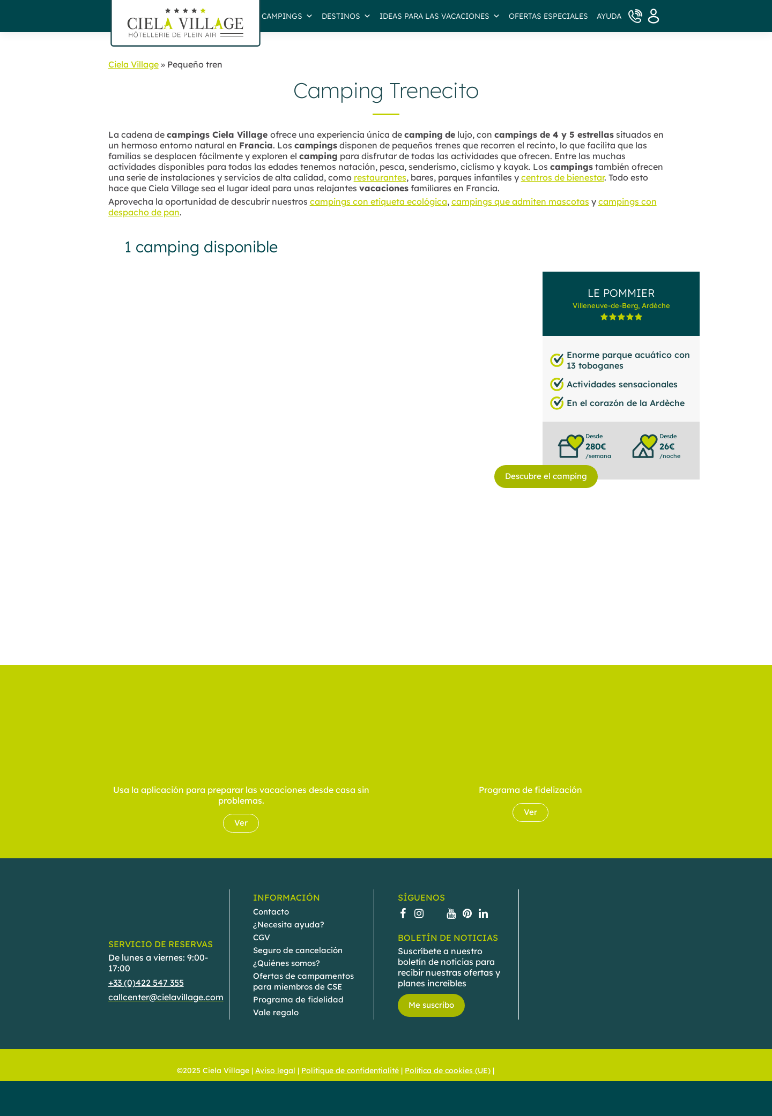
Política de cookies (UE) (448, 1070)
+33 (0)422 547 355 (146, 982)
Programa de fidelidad (298, 999)
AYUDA (609, 16)
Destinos (346, 16)
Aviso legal (275, 1070)
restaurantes (380, 177)
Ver (241, 823)
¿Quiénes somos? (286, 963)
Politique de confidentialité (350, 1070)
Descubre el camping (546, 476)
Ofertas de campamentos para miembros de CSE (303, 981)
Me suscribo (431, 1005)
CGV (261, 937)
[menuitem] (506, 1070)
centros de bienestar (562, 177)
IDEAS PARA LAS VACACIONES (440, 16)
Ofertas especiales (548, 16)
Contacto (271, 912)
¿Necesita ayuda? (288, 924)
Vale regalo (276, 1012)
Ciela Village (133, 64)
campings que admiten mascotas (520, 201)
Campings (287, 16)
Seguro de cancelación (298, 950)
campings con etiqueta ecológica (378, 201)
